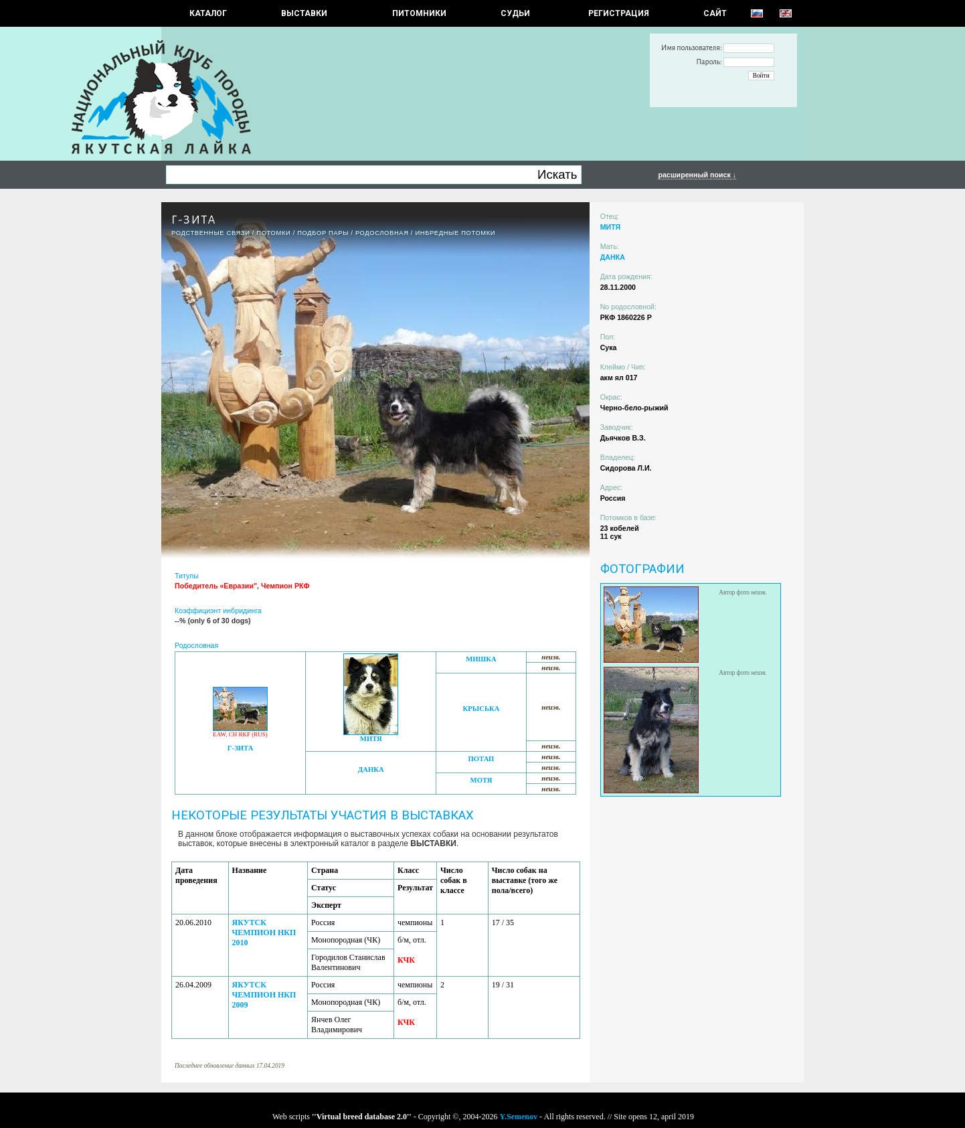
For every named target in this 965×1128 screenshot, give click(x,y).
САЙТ (715, 13)
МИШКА (481, 659)
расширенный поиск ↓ (697, 175)
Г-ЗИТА (241, 748)
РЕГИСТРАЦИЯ (618, 13)
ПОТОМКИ (273, 233)
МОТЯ (481, 780)
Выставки (304, 13)
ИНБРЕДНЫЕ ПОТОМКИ (455, 233)
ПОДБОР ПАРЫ (323, 233)
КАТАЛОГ (208, 13)
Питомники (419, 13)
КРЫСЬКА (481, 708)
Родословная (382, 233)
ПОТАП (481, 758)
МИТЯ (371, 738)
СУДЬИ (515, 13)
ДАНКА (371, 769)
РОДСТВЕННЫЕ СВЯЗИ (210, 233)
